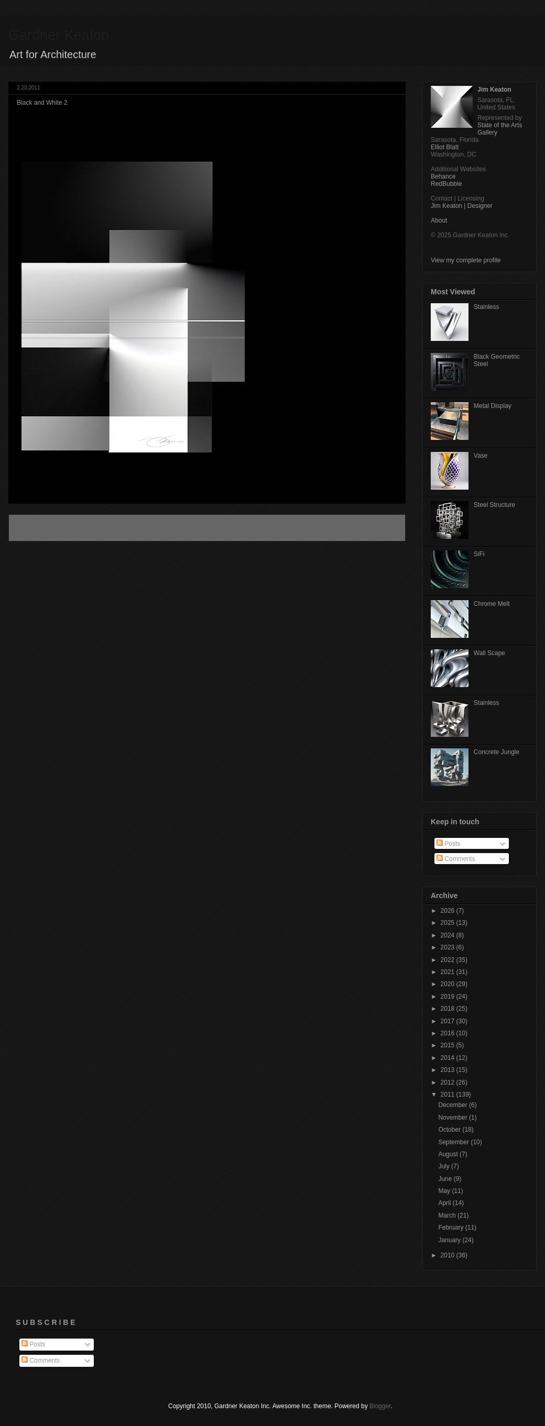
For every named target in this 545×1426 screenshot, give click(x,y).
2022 (448, 960)
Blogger (380, 1406)
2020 (448, 984)
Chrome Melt (492, 603)
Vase (480, 455)
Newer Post (36, 528)
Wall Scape (489, 653)
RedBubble (446, 183)
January (450, 1240)
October (450, 1129)
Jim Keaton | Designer (462, 205)
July (444, 1166)
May (445, 1191)
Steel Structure (494, 505)
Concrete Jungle (496, 752)
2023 (448, 947)
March (447, 1215)
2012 (448, 1082)
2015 (448, 1045)
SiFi (479, 554)
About (439, 220)
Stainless (486, 307)
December (453, 1105)
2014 (448, 1058)
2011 (448, 1094)
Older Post (379, 528)
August (449, 1154)
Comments (456, 859)
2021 (448, 972)
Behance (443, 176)
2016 (448, 1033)
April (445, 1203)
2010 (448, 1255)
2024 (448, 935)
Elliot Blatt (445, 147)
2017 (448, 1021)
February (451, 1227)
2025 (448, 922)
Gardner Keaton (58, 35)
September (454, 1142)
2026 (448, 910)
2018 (448, 1008)
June (445, 1178)
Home (209, 528)
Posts (448, 843)
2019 (448, 996)
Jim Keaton (494, 89)
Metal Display (492, 406)
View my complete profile (465, 260)
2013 (448, 1070)
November (453, 1117)
